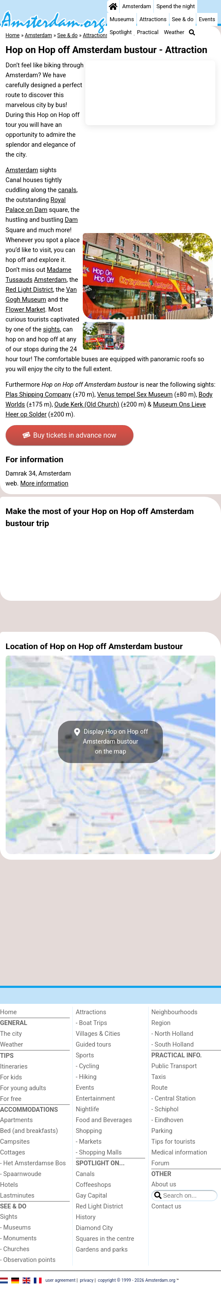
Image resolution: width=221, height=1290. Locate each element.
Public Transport (174, 1066)
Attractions (153, 19)
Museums (122, 19)
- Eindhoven (167, 1120)
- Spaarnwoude (20, 1174)
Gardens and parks (102, 1249)
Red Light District (29, 289)
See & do (182, 19)
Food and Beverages (104, 1120)
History (86, 1217)
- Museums (15, 1227)
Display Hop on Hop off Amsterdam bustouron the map (110, 741)
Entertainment (95, 1098)
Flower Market (25, 309)
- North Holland (172, 1034)
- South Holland (172, 1044)
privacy (87, 1280)
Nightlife (87, 1109)
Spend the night (175, 6)
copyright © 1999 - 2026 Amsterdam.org (137, 1280)
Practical (148, 32)
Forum (160, 1163)
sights (51, 329)
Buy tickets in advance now (70, 435)
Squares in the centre (105, 1239)
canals (67, 190)
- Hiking (86, 1077)
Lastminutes (17, 1195)
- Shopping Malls (99, 1152)
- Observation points (27, 1260)
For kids (11, 1077)
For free (10, 1099)
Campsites (15, 1141)
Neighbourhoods (174, 1012)
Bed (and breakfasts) (29, 1131)
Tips (6, 1056)
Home (8, 1012)
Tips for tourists (173, 1141)
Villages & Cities (98, 1034)
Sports (85, 1055)
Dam (40, 210)
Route (159, 1087)
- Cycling (87, 1066)
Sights (8, 1217)
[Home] (113, 6)
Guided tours (93, 1044)
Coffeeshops (93, 1185)
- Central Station (173, 1098)
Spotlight (121, 32)
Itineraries (14, 1066)
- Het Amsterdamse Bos (33, 1163)
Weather (174, 32)
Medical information (179, 1152)
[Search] (192, 32)
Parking (161, 1131)
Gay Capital (91, 1195)
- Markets (89, 1141)
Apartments (16, 1120)
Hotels (9, 1185)
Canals (85, 1174)
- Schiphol (165, 1109)
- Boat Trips (91, 1023)
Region (160, 1023)
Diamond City (94, 1228)
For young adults (23, 1088)
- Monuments (18, 1238)
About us (163, 1184)
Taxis (158, 1077)
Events (207, 19)
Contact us (166, 1206)
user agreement (61, 1280)
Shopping (89, 1131)
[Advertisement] (110, 616)
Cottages (12, 1152)
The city (11, 1034)
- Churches (14, 1249)
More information (44, 483)
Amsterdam (136, 6)
